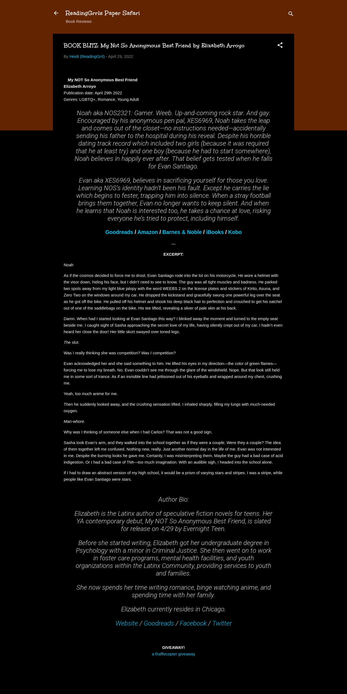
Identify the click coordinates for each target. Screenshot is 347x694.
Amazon (147, 232)
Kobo (235, 232)
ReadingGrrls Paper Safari (103, 13)
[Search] (291, 15)
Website (126, 623)
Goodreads (119, 232)
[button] (280, 46)
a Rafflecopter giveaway (173, 654)
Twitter (222, 623)
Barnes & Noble (182, 232)
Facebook (193, 623)
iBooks (215, 232)
